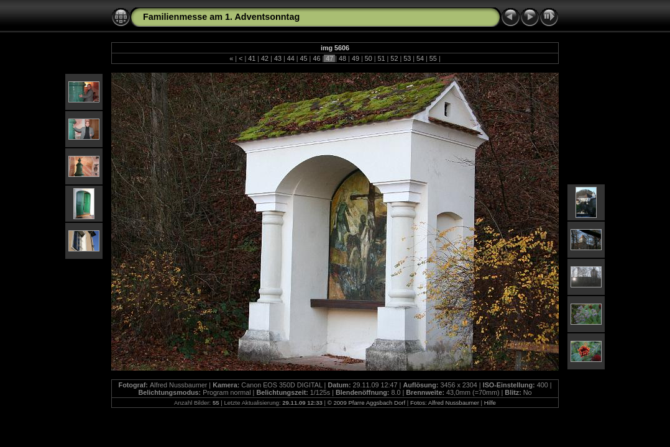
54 (420, 58)
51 (381, 58)
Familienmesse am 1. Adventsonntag (221, 17)
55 (433, 58)
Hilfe (490, 402)
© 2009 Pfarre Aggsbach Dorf (366, 402)
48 (342, 58)
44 (290, 58)
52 (394, 58)
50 (368, 58)
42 (264, 58)
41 (251, 58)
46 (316, 58)
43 (277, 58)
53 (407, 58)
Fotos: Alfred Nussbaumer (444, 402)
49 (355, 58)
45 (304, 58)
